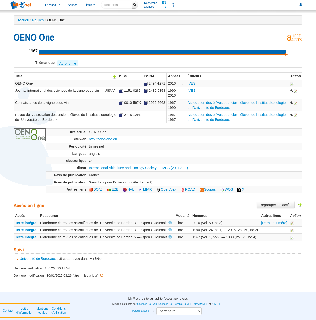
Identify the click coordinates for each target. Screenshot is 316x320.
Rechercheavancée (150, 5)
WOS (226, 189)
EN (164, 2)
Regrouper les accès (275, 205)
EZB (112, 189)
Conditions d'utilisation (58, 310)
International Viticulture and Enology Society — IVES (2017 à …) (138, 168)
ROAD (188, 189)
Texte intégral (26, 223)
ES (164, 7)
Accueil (23, 20)
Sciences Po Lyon (147, 304)
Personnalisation (141, 310)
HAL (128, 189)
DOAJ (95, 189)
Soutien (72, 5)
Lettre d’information (24, 310)
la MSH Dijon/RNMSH (196, 304)
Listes (90, 5)
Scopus (208, 189)
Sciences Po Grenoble (170, 304)
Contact (8, 310)
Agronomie (67, 63)
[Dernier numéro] (274, 223)
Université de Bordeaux (38, 259)
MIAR (145, 189)
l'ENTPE (216, 304)
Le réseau (52, 5)
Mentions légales (42, 310)
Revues (38, 20)
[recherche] (116, 4)
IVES (192, 83)
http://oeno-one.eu (103, 139)
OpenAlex (166, 189)
